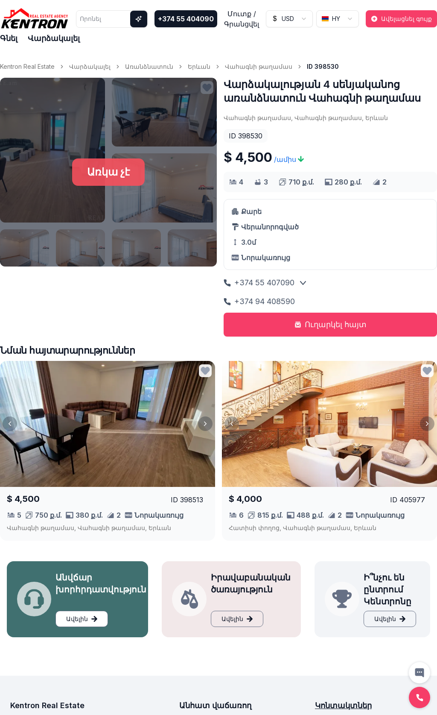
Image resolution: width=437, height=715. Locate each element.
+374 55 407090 (259, 282)
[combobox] (289, 18)
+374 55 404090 (186, 19)
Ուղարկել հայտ (330, 324)
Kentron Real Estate (27, 66)
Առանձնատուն (149, 66)
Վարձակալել (54, 38)
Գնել (8, 38)
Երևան (199, 66)
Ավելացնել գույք (401, 18)
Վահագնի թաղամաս (258, 66)
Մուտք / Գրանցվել (241, 18)
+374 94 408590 (259, 301)
